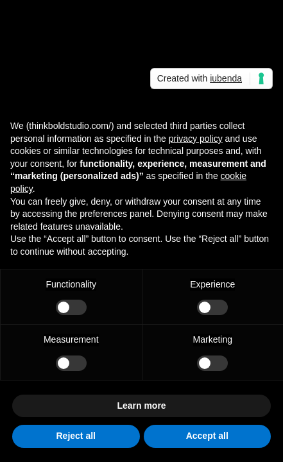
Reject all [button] (76, 436)
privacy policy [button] (196, 138)
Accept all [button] (207, 436)
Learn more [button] (141, 405)
